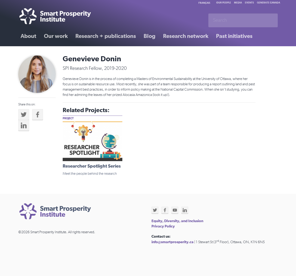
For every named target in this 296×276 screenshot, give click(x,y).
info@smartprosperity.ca (172, 242)
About (28, 36)
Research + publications (105, 36)
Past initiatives (234, 36)
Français (204, 3)
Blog (149, 36)
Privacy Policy (163, 226)
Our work (56, 36)
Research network (185, 36)
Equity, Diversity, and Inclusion (177, 221)
